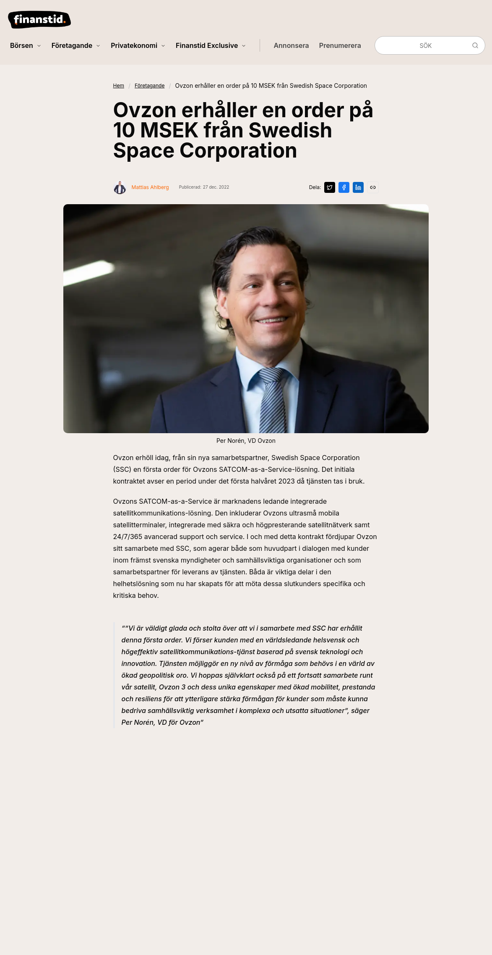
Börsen (26, 45)
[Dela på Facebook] (343, 187)
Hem (118, 85)
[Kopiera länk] (373, 187)
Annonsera (291, 45)
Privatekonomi (138, 45)
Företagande (76, 45)
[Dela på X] (329, 187)
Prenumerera (340, 45)
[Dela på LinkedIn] (358, 187)
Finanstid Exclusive (211, 45)
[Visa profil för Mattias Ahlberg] (141, 187)
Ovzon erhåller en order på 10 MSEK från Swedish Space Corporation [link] (271, 85)
